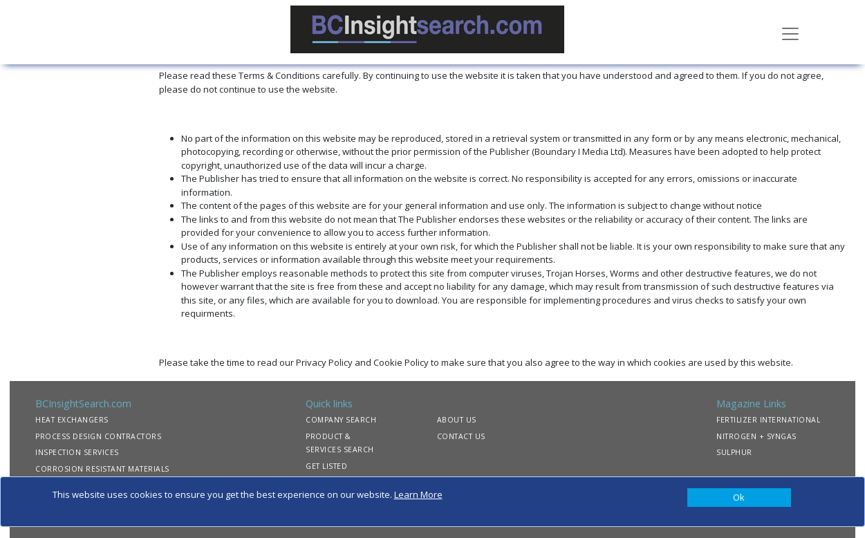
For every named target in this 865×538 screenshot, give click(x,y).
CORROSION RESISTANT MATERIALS (102, 469)
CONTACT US (461, 436)
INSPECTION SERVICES (77, 452)
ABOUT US (456, 420)
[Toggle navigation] (790, 32)
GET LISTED (326, 466)
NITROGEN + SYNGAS (756, 436)
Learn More (418, 494)
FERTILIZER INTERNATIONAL (768, 420)
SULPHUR (734, 452)
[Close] (739, 498)
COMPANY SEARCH (341, 420)
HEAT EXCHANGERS (72, 420)
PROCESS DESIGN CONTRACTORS (98, 436)
